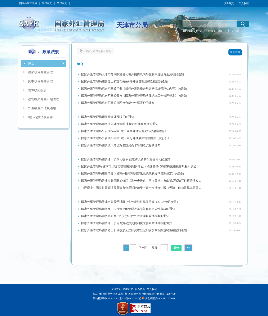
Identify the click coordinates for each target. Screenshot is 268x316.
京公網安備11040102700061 (160, 298)
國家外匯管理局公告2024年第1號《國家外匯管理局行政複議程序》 (124, 131)
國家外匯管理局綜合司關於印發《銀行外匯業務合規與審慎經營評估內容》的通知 (134, 88)
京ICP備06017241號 (130, 298)
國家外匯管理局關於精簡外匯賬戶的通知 (107, 116)
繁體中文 (62, 3)
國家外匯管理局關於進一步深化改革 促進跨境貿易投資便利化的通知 (125, 159)
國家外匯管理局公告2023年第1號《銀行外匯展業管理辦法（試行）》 (126, 138)
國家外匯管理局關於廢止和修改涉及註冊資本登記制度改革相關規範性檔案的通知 (134, 230)
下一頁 (143, 247)
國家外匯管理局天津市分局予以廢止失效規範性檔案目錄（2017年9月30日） (130, 201)
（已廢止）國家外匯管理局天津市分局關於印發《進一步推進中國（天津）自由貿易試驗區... (141, 187)
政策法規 (98, 51)
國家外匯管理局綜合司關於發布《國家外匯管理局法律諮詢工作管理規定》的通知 (134, 95)
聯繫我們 (128, 289)
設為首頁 (229, 3)
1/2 (188, 247)
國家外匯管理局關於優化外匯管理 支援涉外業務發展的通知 (119, 124)
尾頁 (154, 247)
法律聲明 (116, 289)
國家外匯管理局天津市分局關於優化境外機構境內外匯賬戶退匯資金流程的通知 (132, 74)
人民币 (236, 30)
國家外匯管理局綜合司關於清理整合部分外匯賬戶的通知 (118, 102)
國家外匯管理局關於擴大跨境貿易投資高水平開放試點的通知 (120, 145)
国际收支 (211, 30)
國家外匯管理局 (28, 3)
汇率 (227, 30)
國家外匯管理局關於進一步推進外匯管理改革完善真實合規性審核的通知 (128, 209)
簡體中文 (47, 3)
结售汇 (200, 30)
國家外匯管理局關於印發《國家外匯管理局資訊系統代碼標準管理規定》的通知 (132, 173)
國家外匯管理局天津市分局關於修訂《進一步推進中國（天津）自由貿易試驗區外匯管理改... (141, 180)
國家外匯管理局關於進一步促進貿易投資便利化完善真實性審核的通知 (126, 223)
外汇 (220, 30)
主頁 (87, 51)
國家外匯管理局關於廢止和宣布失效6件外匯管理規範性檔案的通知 (124, 81)
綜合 (108, 51)
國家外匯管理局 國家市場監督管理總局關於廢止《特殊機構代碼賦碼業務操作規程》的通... (139, 166)
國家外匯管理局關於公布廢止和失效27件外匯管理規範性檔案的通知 (125, 216)
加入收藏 (244, 3)
